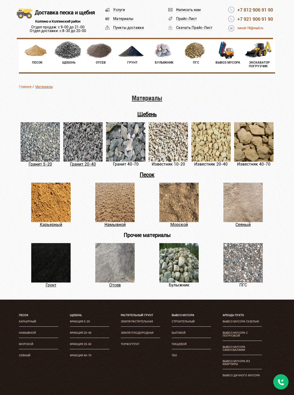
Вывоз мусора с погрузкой (235, 334)
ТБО (174, 355)
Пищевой (179, 344)
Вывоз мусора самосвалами (234, 348)
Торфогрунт (130, 344)
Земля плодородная (137, 333)
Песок (147, 175)
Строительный (183, 321)
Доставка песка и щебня (65, 12)
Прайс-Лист (186, 19)
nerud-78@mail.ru (250, 28)
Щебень (147, 114)
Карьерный (51, 224)
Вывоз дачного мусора (241, 375)
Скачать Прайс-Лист (194, 27)
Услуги (119, 10)
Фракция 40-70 (80, 355)
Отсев (115, 285)
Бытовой (179, 333)
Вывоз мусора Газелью (241, 321)
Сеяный (243, 224)
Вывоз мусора (183, 315)
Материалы (123, 19)
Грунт (51, 285)
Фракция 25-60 (80, 344)
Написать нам (188, 10)
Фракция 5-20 (80, 321)
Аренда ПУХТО (233, 315)
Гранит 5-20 (40, 164)
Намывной (115, 224)
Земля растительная (137, 321)
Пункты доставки (128, 27)
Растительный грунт (137, 315)
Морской (179, 224)
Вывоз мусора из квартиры (236, 363)
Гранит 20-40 (83, 164)
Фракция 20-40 (80, 333)
